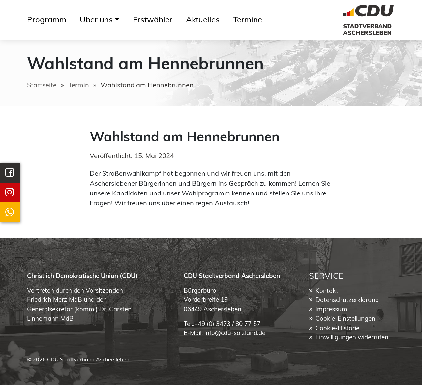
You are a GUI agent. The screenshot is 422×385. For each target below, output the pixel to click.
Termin (78, 85)
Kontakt (327, 291)
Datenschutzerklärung (347, 301)
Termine (247, 20)
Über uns (96, 20)
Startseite (42, 85)
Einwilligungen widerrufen (352, 338)
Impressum (331, 310)
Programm (46, 20)
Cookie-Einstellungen (345, 319)
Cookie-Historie (337, 329)
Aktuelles (203, 20)
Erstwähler (152, 20)
